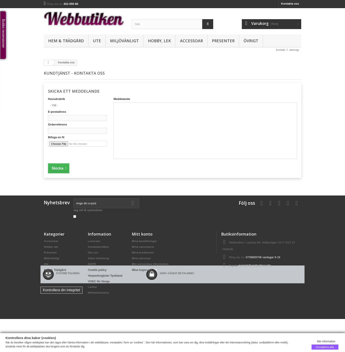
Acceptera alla (325, 346)
